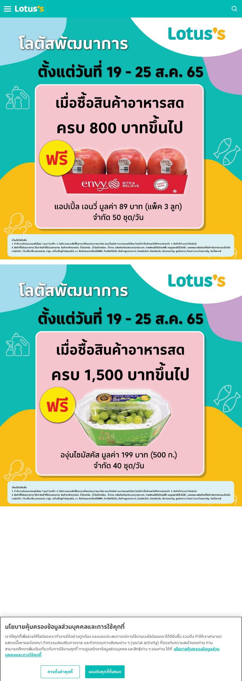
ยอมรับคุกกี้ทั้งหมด (105, 672)
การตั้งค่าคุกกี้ (60, 672)
